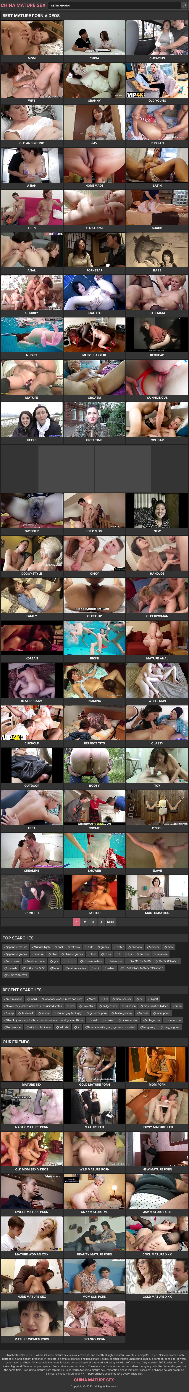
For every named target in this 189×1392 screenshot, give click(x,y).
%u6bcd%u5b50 (35, 968)
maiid (33, 998)
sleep (10, 1013)
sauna (45, 1013)
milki (179, 1006)
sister (120, 947)
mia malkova (14, 998)
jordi (96, 968)
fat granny (149, 1027)
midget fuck (110, 1006)
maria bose (174, 1020)
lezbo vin (130, 1006)
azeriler (109, 1020)
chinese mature (92, 961)
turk (90, 947)
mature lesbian (77, 968)
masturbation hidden (156, 1006)
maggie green (172, 1027)
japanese (162, 954)
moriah (144, 1013)
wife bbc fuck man (40, 1027)
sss (130, 954)
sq (78, 1027)
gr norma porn (98, 1013)
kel (106, 998)
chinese (155, 947)
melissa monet (37, 961)
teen (93, 954)
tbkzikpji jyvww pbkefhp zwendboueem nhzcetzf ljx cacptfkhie (45, 1020)
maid (94, 1020)
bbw (54, 954)
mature (39, 954)
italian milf (28, 1013)
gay (56, 961)
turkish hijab (42, 947)
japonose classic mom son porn (63, 998)
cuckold (70, 961)
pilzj (72, 1006)
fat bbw (75, 947)
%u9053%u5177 (17, 975)
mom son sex (124, 998)
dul (141, 998)
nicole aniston (130, 1020)
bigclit (154, 998)
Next (110, 921)
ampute (144, 954)
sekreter (64, 1027)
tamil (93, 998)
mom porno (163, 1013)
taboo (56, 968)
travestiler (89, 1006)
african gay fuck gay (69, 1013)
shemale (12, 968)
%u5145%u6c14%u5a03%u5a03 (143, 968)
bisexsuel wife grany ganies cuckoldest (111, 1027)
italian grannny (123, 1013)
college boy (153, 1020)
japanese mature (17, 947)
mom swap (13, 961)
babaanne (116, 961)
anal (60, 947)
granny (105, 947)
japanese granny (17, 954)
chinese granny (74, 954)
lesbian (111, 968)
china (107, 954)
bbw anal (137, 947)
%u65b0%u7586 (169, 961)
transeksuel (14, 1027)
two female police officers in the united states (34, 1006)
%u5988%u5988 (140, 961)
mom (171, 947)
